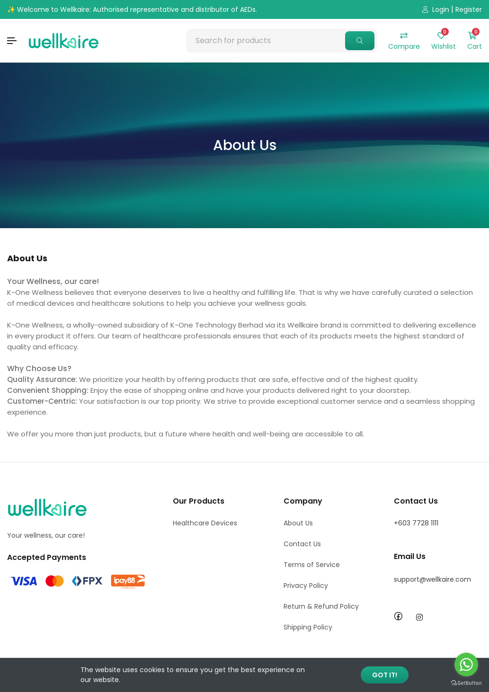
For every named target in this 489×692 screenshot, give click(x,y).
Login (435, 9)
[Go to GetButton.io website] (466, 682)
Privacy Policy (306, 585)
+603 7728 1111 (416, 523)
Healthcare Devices (205, 523)
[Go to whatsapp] (466, 664)
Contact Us (302, 544)
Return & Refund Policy (321, 606)
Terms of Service (312, 564)
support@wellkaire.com (432, 579)
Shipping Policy (308, 627)
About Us (298, 523)
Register (468, 9)
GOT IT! (384, 675)
